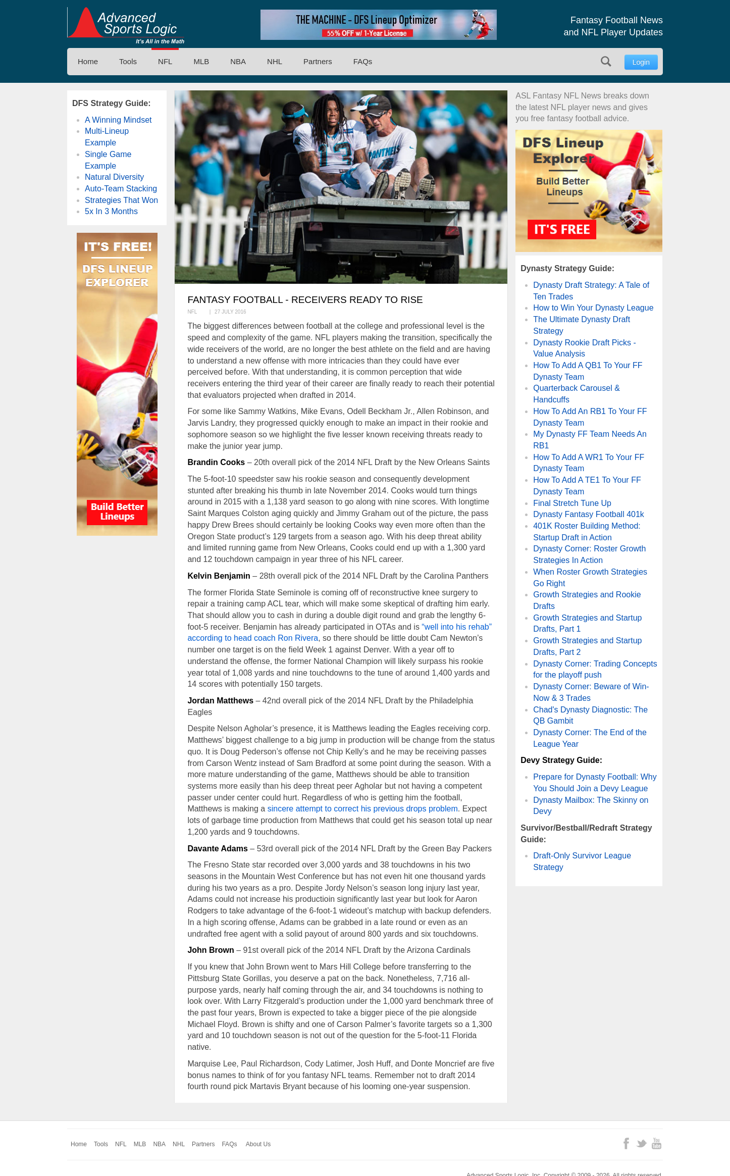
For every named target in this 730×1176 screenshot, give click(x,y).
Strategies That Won (121, 200)
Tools (128, 61)
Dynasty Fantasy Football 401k (588, 514)
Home (88, 61)
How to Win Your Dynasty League (593, 307)
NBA (238, 61)
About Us (258, 1144)
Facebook (626, 1143)
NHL (274, 61)
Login (641, 62)
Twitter (641, 1143)
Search (606, 61)
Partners (317, 61)
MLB (201, 61)
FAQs (363, 61)
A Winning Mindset (118, 120)
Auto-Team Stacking (121, 188)
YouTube (656, 1143)
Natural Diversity (114, 177)
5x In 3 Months (111, 211)
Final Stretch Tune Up (572, 503)
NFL (165, 61)
